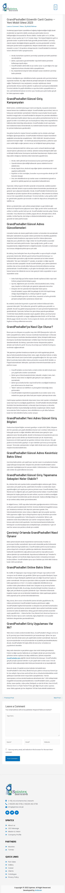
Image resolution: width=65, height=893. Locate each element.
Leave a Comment (13, 26)
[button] (55, 7)
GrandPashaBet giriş (14, 658)
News (22, 26)
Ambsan (38, 890)
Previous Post (8, 698)
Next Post (58, 698)
